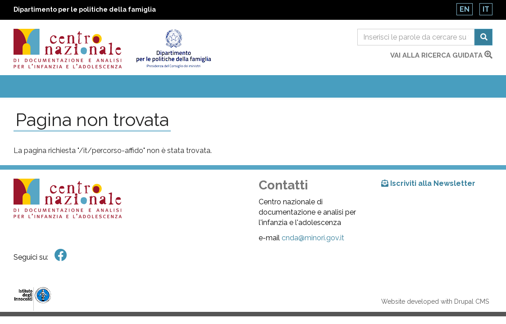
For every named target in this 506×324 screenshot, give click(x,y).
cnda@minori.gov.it (313, 238)
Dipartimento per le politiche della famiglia (85, 9)
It (486, 9)
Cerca (483, 37)
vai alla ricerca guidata (441, 55)
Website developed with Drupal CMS (435, 301)
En (465, 9)
